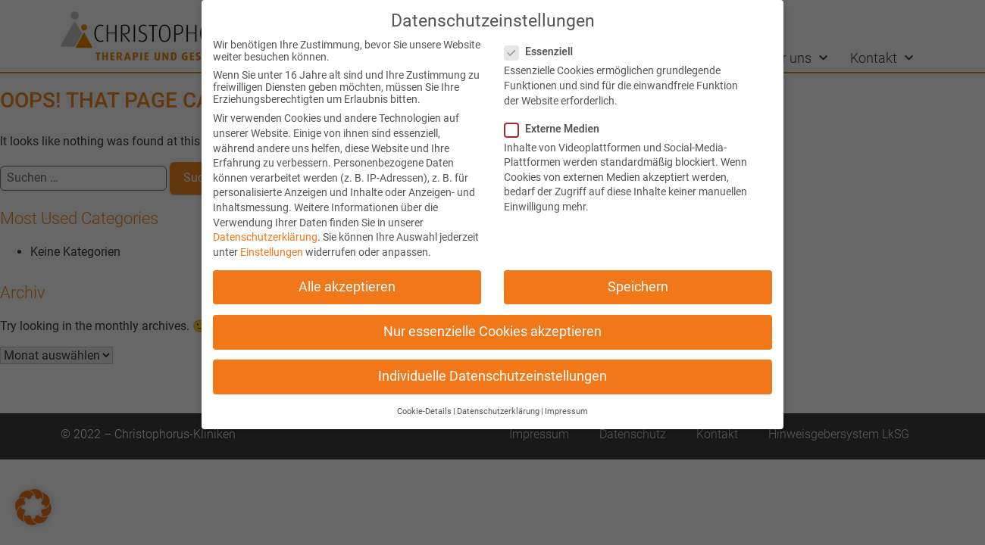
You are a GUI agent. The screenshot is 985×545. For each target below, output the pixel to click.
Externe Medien (556, 129)
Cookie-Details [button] (424, 411)
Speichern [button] (638, 286)
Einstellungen (271, 252)
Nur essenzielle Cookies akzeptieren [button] (492, 331)
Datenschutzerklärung (265, 237)
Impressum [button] (566, 411)
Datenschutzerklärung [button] (498, 411)
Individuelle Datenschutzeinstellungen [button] (492, 376)
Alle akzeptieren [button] (347, 286)
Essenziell (543, 51)
